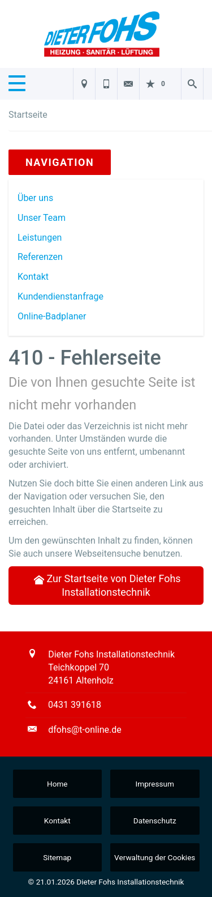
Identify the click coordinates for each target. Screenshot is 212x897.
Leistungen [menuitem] (40, 237)
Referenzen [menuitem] (40, 256)
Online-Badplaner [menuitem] (52, 316)
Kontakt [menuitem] (33, 276)
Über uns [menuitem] (35, 198)
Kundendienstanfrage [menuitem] (60, 296)
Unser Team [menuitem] (42, 217)
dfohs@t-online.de (85, 729)
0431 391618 (74, 704)
